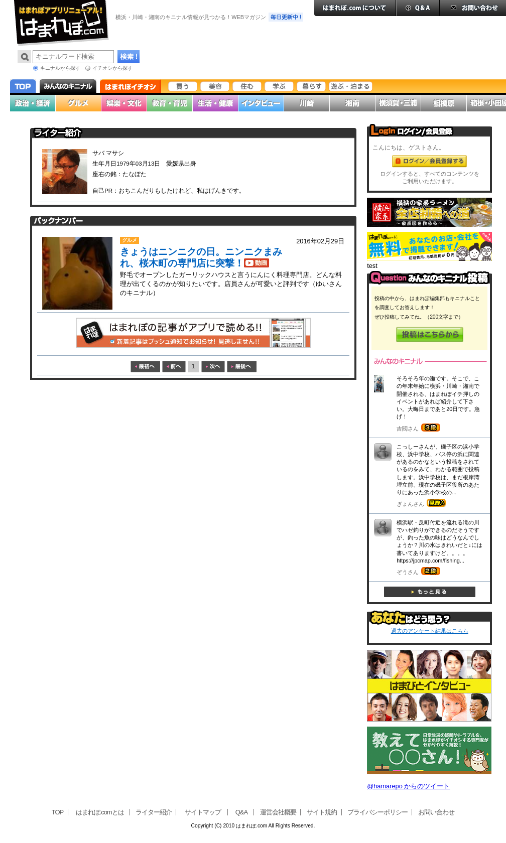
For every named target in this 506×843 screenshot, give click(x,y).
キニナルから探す (60, 68)
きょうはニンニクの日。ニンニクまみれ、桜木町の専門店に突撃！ (201, 257)
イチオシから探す (112, 68)
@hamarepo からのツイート (408, 786)
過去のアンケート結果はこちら (429, 631)
